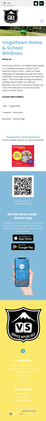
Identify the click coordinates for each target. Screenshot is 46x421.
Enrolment (23, 394)
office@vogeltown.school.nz (26, 369)
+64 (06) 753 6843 (26, 365)
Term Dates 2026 (23, 397)
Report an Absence (23, 400)
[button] (8, 3)
